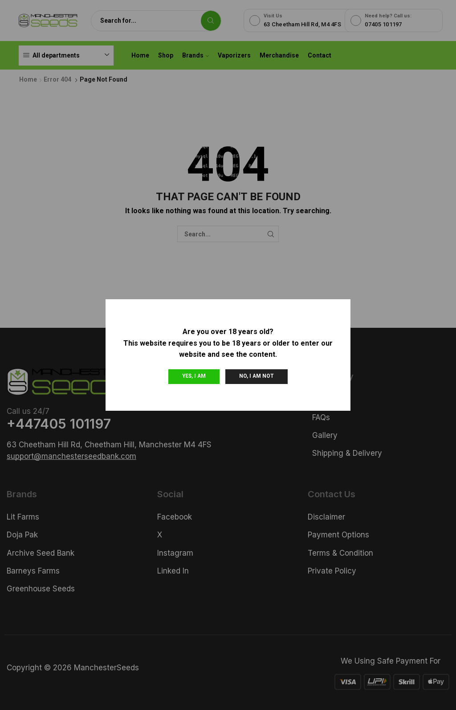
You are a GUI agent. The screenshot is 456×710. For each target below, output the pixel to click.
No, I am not (256, 376)
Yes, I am (194, 376)
